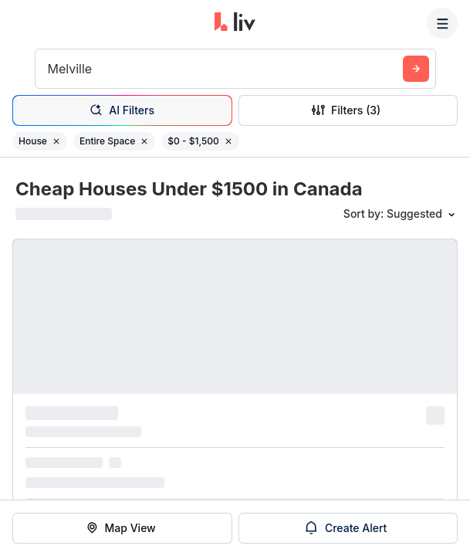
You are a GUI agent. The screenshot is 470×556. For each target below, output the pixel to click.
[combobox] (50, 68)
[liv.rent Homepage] (235, 23)
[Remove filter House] (56, 141)
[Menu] (442, 23)
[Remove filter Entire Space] (144, 141)
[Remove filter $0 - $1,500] (228, 141)
